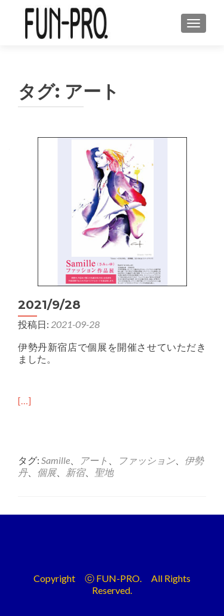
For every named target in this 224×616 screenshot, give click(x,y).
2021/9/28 (49, 305)
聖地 (103, 472)
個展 (46, 472)
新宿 (75, 472)
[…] (24, 400)
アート (93, 460)
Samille (55, 460)
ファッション (146, 460)
